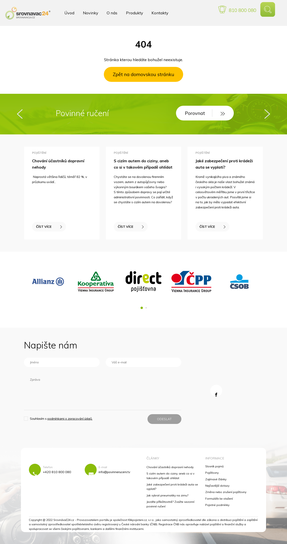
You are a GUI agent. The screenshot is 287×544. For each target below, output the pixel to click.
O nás (112, 12)
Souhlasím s (61, 419)
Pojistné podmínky (217, 505)
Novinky (90, 12)
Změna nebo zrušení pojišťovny (225, 492)
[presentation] (20, 114)
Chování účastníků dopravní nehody (170, 467)
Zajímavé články (215, 479)
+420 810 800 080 (57, 472)
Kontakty (159, 12)
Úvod (69, 12)
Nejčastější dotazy (217, 485)
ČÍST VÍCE (49, 226)
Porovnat (205, 113)
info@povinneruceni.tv (114, 472)
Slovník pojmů (214, 466)
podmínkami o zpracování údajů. (69, 419)
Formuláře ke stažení (219, 498)
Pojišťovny (212, 473)
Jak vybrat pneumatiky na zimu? (167, 495)
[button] (141, 307)
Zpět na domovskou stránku (143, 74)
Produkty (134, 12)
